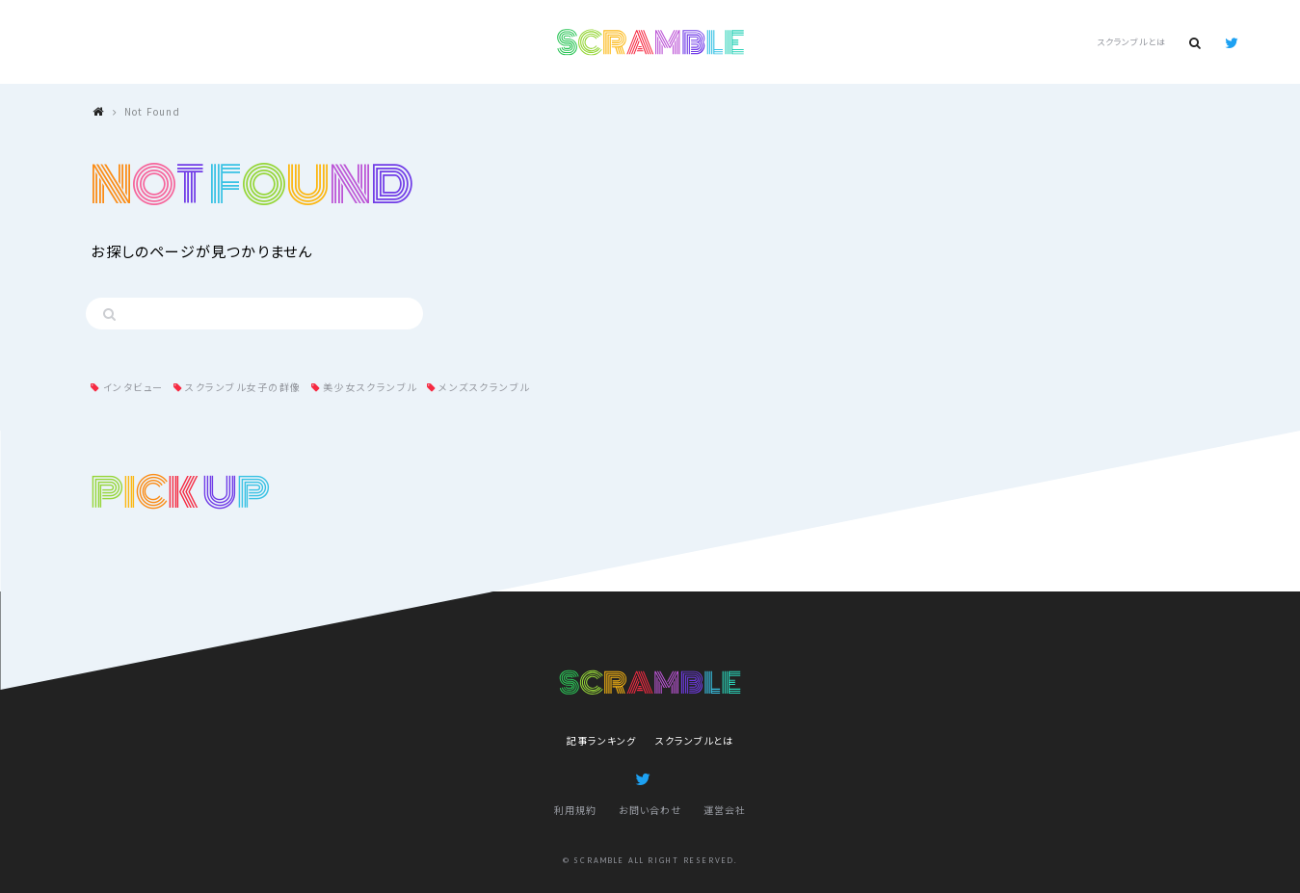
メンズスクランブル (484, 387)
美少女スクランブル (370, 387)
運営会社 (724, 809)
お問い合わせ (650, 809)
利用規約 (575, 809)
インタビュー (133, 387)
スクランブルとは (1131, 42)
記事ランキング (601, 740)
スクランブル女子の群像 (243, 387)
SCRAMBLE (650, 42)
